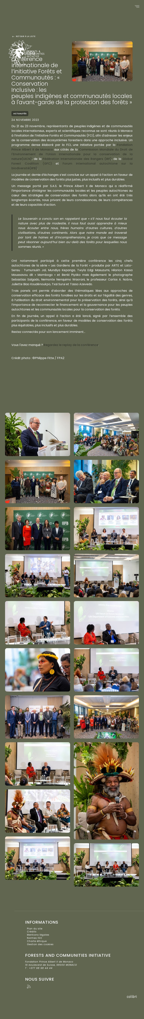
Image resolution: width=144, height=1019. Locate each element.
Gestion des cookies (40, 944)
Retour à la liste (23, 36)
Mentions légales (38, 934)
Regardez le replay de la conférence (71, 345)
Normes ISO (34, 938)
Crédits (32, 931)
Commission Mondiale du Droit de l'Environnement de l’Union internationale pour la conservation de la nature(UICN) (71, 154)
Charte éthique (37, 941)
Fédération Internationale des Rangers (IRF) (77, 159)
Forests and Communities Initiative (31, 50)
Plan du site (34, 928)
